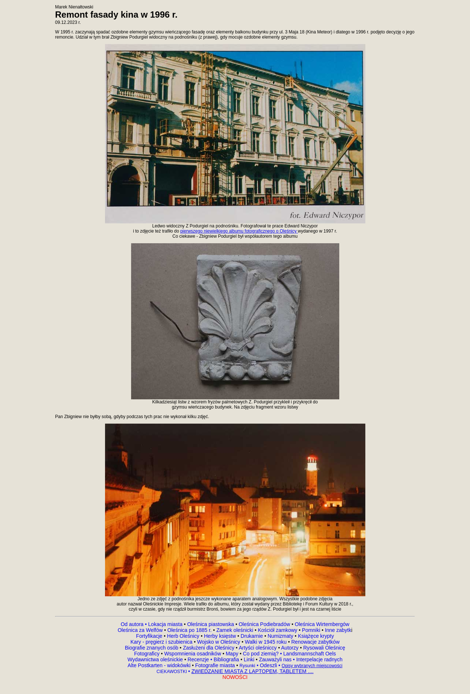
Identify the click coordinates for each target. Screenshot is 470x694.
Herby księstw (220, 636)
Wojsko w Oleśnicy (219, 642)
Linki (249, 659)
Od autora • (134, 624)
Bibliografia (225, 659)
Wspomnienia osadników (193, 654)
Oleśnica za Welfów (140, 630)
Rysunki (247, 665)
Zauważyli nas (276, 659)
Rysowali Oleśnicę (323, 648)
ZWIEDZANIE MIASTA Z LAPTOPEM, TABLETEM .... (252, 671)
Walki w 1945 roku (266, 642)
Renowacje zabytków (314, 642)
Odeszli (268, 665)
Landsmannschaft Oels (309, 654)
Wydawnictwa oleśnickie (155, 659)
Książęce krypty (316, 636)
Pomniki (311, 630)
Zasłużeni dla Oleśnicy (208, 648)
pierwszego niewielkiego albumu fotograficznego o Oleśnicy (239, 231)
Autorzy (290, 648)
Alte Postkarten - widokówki (160, 665)
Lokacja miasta (165, 624)
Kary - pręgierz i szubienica (162, 642)
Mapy (232, 654)
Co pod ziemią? (261, 654)
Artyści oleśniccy (258, 648)
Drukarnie (252, 636)
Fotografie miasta (215, 665)
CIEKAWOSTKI (172, 671)
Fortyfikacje (150, 636)
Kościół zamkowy (277, 630)
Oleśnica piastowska (210, 624)
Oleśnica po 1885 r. (189, 630)
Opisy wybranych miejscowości (312, 665)
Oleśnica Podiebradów (264, 624)
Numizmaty (280, 636)
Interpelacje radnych (319, 659)
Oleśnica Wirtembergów (322, 624)
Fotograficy (147, 654)
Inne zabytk (337, 630)
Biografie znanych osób (152, 648)
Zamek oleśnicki (235, 630)
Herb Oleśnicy (183, 636)
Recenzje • (199, 659)
